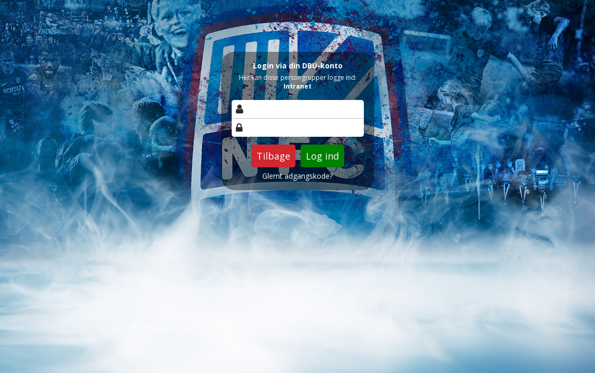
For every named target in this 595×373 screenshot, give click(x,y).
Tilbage (273, 156)
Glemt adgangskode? (297, 176)
